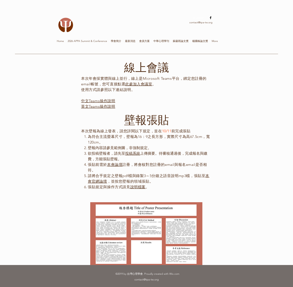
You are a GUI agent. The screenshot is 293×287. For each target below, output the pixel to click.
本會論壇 (114, 164)
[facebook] (210, 18)
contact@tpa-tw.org (200, 22)
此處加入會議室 (138, 84)
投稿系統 (132, 153)
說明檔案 (138, 187)
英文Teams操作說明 (98, 106)
